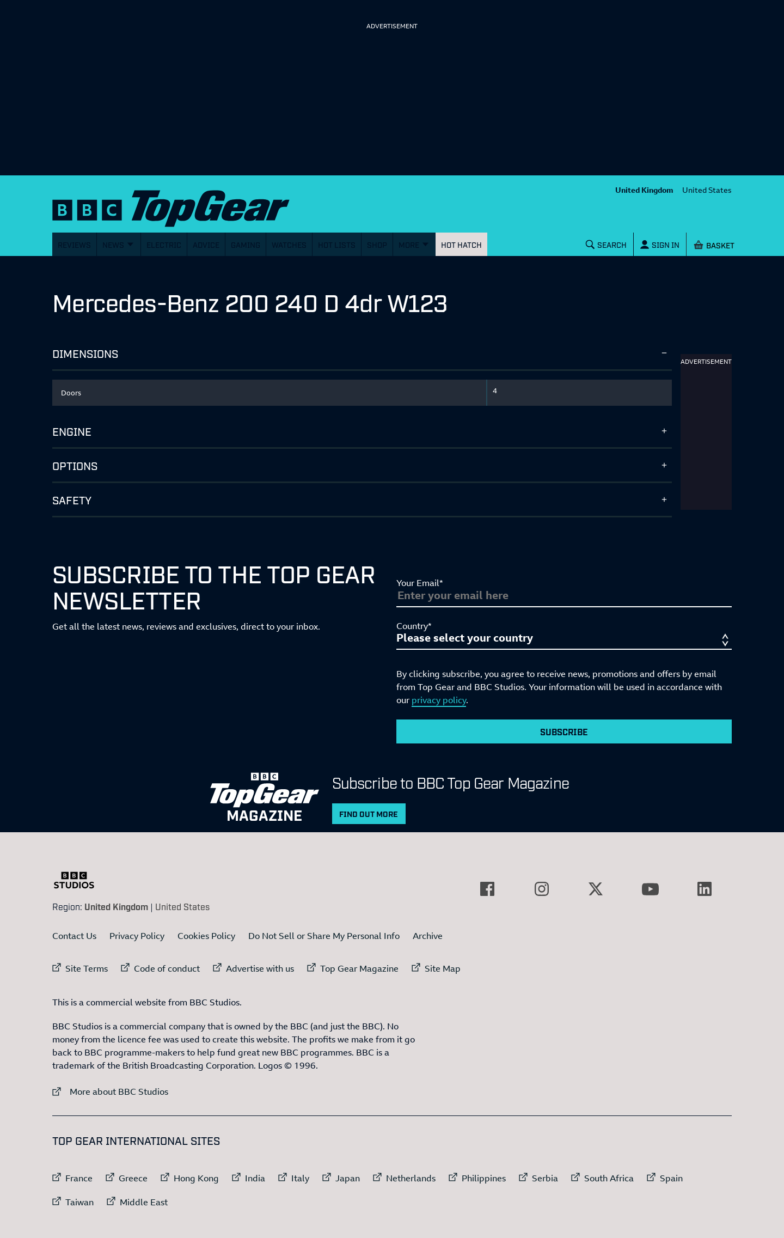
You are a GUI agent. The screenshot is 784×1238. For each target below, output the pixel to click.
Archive (428, 935)
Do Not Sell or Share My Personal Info (324, 935)
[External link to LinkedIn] (704, 888)
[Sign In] (660, 244)
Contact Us (74, 935)
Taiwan (79, 1202)
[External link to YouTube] (650, 888)
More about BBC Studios (110, 1091)
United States (707, 190)
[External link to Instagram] (541, 888)
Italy (300, 1178)
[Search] (606, 244)
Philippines (484, 1178)
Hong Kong (196, 1178)
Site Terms (86, 968)
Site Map (443, 968)
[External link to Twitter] (595, 888)
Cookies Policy (206, 935)
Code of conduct (167, 968)
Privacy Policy (136, 935)
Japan (347, 1178)
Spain (671, 1178)
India (255, 1178)
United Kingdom (644, 190)
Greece (133, 1178)
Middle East (144, 1202)
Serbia (545, 1178)
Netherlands (411, 1178)
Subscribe (564, 731)
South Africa (609, 1178)
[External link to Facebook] (487, 888)
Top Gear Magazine (359, 968)
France (79, 1178)
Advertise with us (260, 968)
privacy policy (439, 700)
